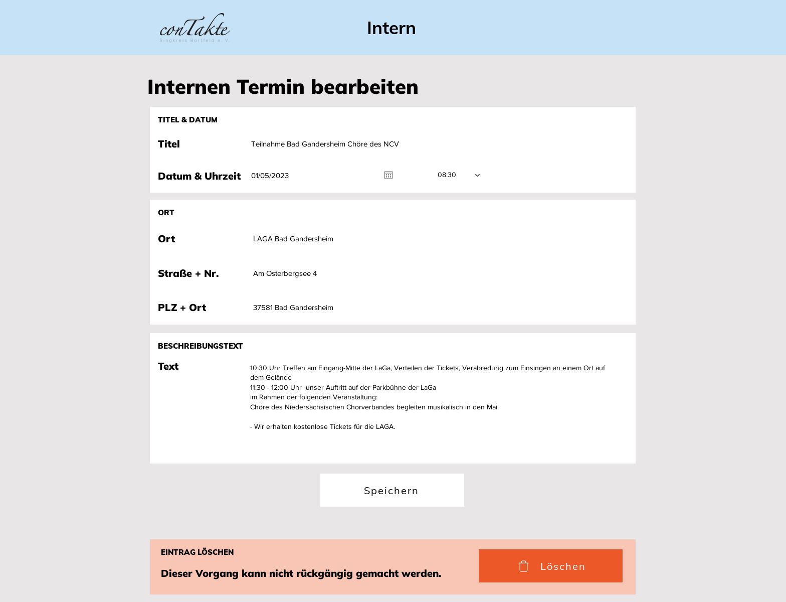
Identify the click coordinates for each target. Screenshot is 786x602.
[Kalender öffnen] (388, 175)
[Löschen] (551, 565)
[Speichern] (392, 490)
